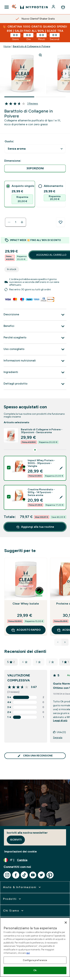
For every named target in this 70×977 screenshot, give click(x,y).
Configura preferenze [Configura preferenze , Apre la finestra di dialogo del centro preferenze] (35, 960)
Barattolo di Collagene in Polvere (31, 46)
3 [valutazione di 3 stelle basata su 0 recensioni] (38, 662)
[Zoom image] (40, 55)
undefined (35, 148)
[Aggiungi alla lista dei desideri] (60, 222)
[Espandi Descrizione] (35, 314)
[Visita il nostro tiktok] (24, 875)
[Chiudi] (66, 922)
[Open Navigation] (6, 7)
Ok (35, 970)
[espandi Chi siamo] (13, 910)
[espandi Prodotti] (12, 899)
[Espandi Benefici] (35, 326)
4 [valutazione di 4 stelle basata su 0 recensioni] (25, 662)
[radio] (35, 168)
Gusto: (9, 141)
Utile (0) (59, 732)
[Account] (54, 7)
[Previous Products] (57, 642)
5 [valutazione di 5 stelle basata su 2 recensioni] (11, 662)
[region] (35, 947)
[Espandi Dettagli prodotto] (35, 384)
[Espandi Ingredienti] (35, 372)
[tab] (19, 194)
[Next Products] (65, 642)
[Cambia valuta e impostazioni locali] (35, 860)
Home (7, 46)
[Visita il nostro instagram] (7, 875)
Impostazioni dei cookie (20, 851)
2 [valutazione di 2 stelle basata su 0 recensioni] (51, 662)
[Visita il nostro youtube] (32, 875)
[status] (15, 222)
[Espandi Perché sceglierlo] (35, 338)
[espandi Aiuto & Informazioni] (22, 887)
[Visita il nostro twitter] (41, 875)
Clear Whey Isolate (25, 603)
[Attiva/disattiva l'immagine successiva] (66, 73)
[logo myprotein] (34, 7)
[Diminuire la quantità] (9, 222)
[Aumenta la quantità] (22, 222)
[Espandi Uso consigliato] (35, 349)
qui (28, 953)
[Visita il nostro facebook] (15, 875)
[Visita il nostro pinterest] (50, 875)
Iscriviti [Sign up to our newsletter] (16, 839)
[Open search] (14, 7)
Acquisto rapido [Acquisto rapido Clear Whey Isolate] (26, 630)
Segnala (57, 737)
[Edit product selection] (61, 468)
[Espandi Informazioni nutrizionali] (35, 361)
